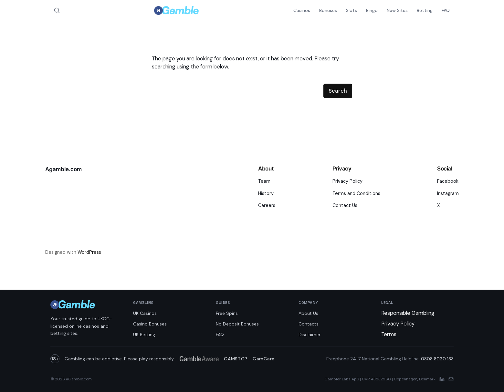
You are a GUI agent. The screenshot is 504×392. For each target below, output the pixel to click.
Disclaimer (309, 334)
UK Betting (144, 334)
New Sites (397, 10)
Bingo (372, 10)
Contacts (309, 324)
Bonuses (328, 10)
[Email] (451, 379)
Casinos (301, 10)
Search (338, 90)
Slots (351, 10)
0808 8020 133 (437, 359)
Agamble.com (63, 169)
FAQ (446, 10)
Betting (425, 10)
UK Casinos (145, 313)
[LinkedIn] (442, 379)
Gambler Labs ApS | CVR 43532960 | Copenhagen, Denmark (380, 379)
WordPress (89, 252)
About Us (308, 313)
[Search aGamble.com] (56, 10)
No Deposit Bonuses (237, 324)
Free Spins (227, 313)
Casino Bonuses (150, 324)
